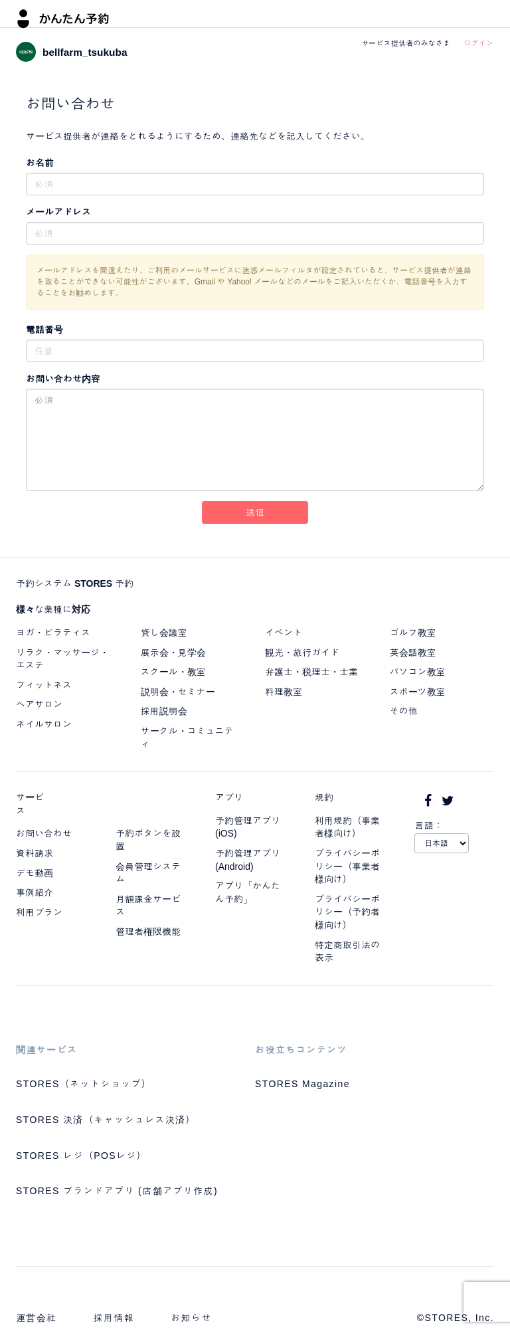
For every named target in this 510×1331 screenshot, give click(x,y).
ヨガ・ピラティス (53, 632)
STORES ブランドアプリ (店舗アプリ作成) (117, 1190)
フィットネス (44, 685)
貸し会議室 (164, 632)
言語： (429, 825)
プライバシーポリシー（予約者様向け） (347, 912)
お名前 (40, 162)
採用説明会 (164, 711)
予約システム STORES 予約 (74, 583)
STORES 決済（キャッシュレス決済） (106, 1119)
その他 (404, 711)
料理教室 (283, 691)
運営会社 (36, 1317)
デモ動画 (34, 873)
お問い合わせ (44, 833)
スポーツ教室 (418, 691)
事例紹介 (34, 892)
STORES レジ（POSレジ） (81, 1155)
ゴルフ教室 (413, 632)
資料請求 (34, 853)
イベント (283, 632)
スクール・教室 (173, 671)
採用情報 (114, 1317)
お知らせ (191, 1317)
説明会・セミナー (178, 691)
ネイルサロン (44, 724)
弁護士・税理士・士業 (311, 671)
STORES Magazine (302, 1083)
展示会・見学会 (173, 652)
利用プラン (39, 912)
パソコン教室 (418, 671)
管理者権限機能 (148, 931)
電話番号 (44, 329)
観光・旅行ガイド (302, 652)
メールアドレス (58, 212)
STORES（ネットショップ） (83, 1083)
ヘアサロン (39, 704)
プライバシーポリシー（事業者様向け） (347, 866)
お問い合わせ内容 (63, 378)
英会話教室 (413, 652)
